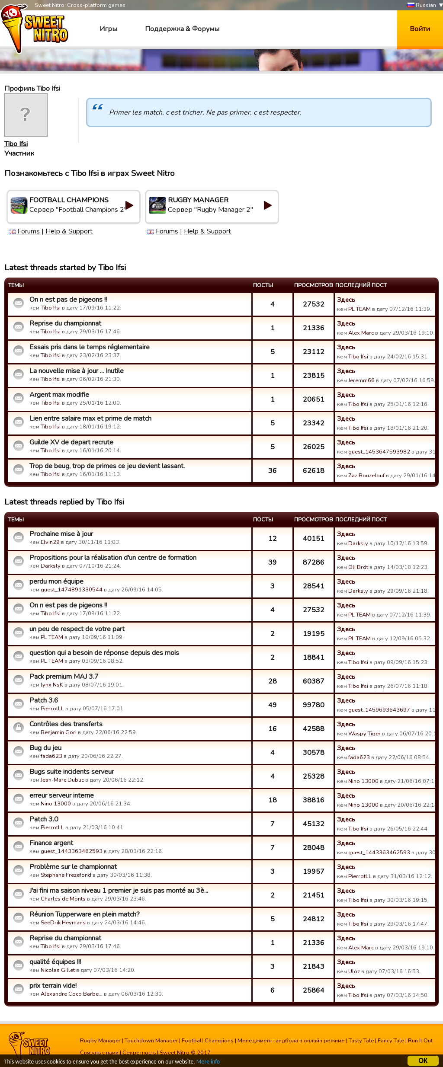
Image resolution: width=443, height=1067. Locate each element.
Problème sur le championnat (73, 867)
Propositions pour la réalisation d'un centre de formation (112, 558)
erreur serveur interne (61, 795)
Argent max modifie (59, 395)
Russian (422, 5)
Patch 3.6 (43, 700)
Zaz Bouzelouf (366, 475)
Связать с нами (99, 1053)
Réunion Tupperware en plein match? (84, 914)
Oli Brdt (358, 567)
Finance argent (51, 843)
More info (208, 1062)
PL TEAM (359, 309)
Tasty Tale (361, 1041)
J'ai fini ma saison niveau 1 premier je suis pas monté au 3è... (118, 891)
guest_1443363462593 (72, 851)
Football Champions (208, 1041)
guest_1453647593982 (379, 452)
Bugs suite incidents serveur (71, 772)
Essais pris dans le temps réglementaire (89, 347)
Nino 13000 (363, 781)
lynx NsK (52, 685)
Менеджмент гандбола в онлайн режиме (291, 1041)
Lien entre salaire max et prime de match (90, 418)
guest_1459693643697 (379, 710)
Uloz (354, 971)
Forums (28, 231)
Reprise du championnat (65, 323)
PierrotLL (52, 708)
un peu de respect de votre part (77, 629)
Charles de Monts (63, 899)
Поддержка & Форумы (182, 29)
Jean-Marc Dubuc (62, 780)
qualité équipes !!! (55, 962)
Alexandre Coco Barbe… (72, 994)
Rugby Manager (100, 1041)
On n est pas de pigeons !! (68, 300)
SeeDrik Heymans (63, 922)
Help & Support (69, 231)
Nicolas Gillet (58, 970)
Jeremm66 (361, 380)
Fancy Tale (391, 1041)
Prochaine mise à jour (61, 534)
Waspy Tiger (364, 734)
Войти (420, 29)
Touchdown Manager (151, 1041)
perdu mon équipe (56, 581)
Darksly (358, 543)
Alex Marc (361, 333)
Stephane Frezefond (66, 875)
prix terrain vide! (53, 986)
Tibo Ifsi (16, 144)
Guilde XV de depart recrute (71, 442)
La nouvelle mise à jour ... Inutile (76, 371)
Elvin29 (50, 542)
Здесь (346, 299)
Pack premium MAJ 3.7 (64, 677)
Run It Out (420, 1041)
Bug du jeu (45, 748)
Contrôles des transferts (66, 724)
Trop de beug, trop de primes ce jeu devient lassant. (107, 466)
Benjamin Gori (59, 732)
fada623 (51, 756)
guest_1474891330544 (72, 590)
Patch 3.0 (43, 819)
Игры (108, 29)
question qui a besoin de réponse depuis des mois (104, 653)
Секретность (139, 1053)
